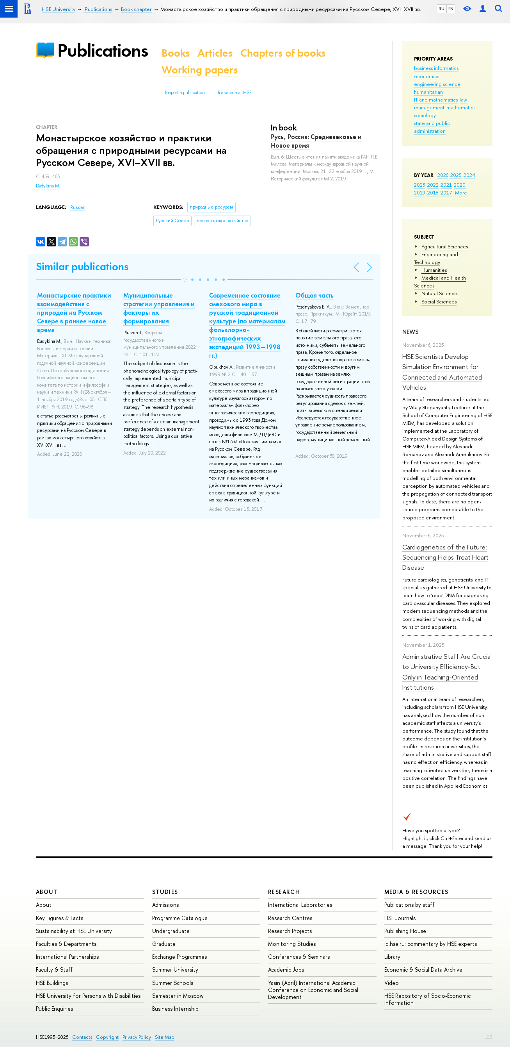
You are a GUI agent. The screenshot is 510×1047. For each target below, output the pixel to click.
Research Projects (290, 931)
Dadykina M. (48, 186)
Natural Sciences (440, 293)
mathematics (460, 107)
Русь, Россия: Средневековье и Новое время (316, 141)
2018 (433, 192)
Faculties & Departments (66, 943)
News (410, 332)
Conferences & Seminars (299, 956)
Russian (77, 207)
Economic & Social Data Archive (423, 969)
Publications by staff (409, 904)
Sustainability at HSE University (74, 931)
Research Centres (290, 918)
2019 (419, 192)
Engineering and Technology (436, 258)
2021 (446, 184)
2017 (446, 192)
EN (450, 8)
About (47, 891)
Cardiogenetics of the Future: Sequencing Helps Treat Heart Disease (445, 557)
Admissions (165, 904)
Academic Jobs (286, 969)
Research (284, 891)
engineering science (437, 83)
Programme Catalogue (180, 918)
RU (441, 8)
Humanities (434, 269)
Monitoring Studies (292, 943)
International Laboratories (300, 904)
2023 (419, 184)
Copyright (107, 1037)
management (429, 107)
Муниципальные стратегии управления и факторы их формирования (159, 308)
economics (426, 76)
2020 (460, 184)
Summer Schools (172, 982)
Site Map (164, 1037)
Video (391, 982)
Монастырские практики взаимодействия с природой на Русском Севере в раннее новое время (74, 312)
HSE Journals (400, 918)
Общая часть (314, 295)
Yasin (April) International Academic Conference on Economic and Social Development (313, 990)
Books (176, 53)
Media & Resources (416, 891)
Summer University (175, 969)
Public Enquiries (54, 1008)
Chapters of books (282, 53)
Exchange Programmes (179, 956)
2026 (442, 174)
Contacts (82, 1037)
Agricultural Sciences (444, 246)
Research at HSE (235, 92)
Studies (165, 891)
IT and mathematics (436, 99)
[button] (184, 280)
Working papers (200, 70)
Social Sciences (439, 301)
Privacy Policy (137, 1037)
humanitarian (428, 91)
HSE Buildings (52, 982)
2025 (456, 174)
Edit (488, 1035)
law (463, 99)
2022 (433, 184)
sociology (425, 115)
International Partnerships (67, 956)
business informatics (436, 67)
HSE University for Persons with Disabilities (88, 995)
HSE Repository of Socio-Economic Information (427, 999)
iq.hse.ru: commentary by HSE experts (430, 943)
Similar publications (82, 266)
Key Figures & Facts (59, 918)
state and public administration (432, 127)
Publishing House (405, 931)
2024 (469, 174)
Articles (215, 53)
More (461, 192)
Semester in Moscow (178, 995)
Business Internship (175, 1008)
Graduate (164, 943)
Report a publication (185, 92)
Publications (102, 50)
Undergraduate (171, 931)
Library (392, 956)
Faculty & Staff (54, 969)
